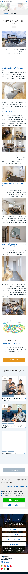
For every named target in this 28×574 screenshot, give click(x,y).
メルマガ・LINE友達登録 (5, 562)
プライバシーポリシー (5, 561)
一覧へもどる (14, 470)
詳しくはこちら (14, 359)
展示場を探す (14, 529)
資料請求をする (14, 544)
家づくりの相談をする (14, 539)
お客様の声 (6, 13)
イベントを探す (14, 534)
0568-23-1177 (6, 559)
